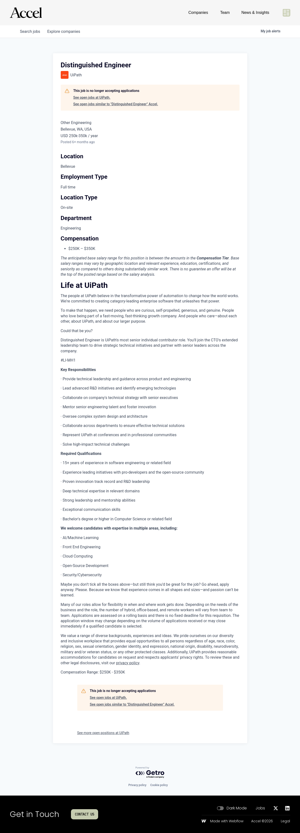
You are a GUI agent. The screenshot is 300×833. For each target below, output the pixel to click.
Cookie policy (159, 785)
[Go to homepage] (26, 12)
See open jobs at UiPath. (92, 97)
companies (64, 31)
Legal (285, 821)
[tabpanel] (150, 479)
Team (225, 12)
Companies (198, 12)
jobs (30, 31)
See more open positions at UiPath (103, 733)
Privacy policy (137, 785)
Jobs (260, 808)
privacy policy (127, 663)
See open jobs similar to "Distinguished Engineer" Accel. (115, 104)
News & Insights (255, 12)
